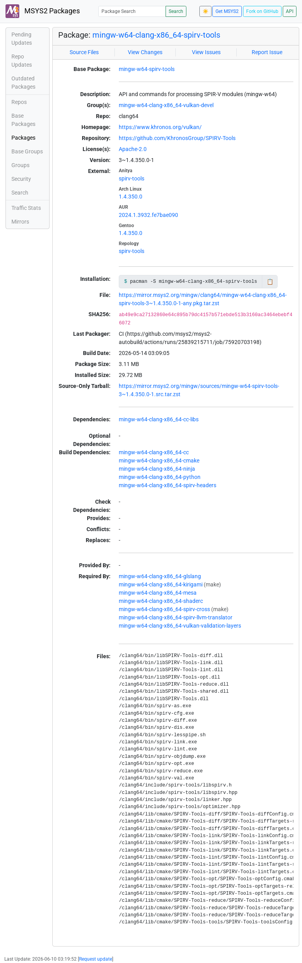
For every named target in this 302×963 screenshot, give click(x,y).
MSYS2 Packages (43, 11)
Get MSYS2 (227, 11)
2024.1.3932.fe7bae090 (148, 215)
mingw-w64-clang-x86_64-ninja (157, 469)
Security (21, 179)
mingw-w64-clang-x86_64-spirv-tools (156, 35)
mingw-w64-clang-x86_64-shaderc (161, 601)
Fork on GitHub (262, 11)
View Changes (145, 52)
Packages (23, 138)
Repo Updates (21, 60)
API (289, 11)
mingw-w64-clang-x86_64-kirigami (161, 584)
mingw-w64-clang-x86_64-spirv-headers (167, 485)
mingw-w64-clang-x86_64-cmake (159, 460)
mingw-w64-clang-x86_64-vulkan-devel (166, 105)
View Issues (206, 52)
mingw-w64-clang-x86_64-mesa (158, 593)
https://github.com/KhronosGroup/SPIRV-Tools (177, 138)
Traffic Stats (26, 208)
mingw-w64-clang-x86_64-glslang (160, 576)
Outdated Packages (23, 82)
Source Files (84, 52)
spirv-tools (131, 178)
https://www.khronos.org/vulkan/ (160, 127)
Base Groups (27, 151)
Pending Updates (21, 38)
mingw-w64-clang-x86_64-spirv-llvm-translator (175, 617)
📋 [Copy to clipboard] (270, 282)
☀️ (205, 11)
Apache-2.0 (133, 149)
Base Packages (23, 120)
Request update (95, 959)
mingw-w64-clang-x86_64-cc (154, 452)
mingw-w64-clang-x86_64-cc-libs (159, 419)
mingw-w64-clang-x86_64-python (160, 477)
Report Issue (267, 52)
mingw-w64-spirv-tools (147, 69)
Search (176, 11)
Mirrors (20, 221)
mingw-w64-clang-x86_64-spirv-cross (164, 609)
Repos (19, 102)
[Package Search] (132, 11)
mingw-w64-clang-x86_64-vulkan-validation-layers (180, 626)
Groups (20, 165)
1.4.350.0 (130, 196)
